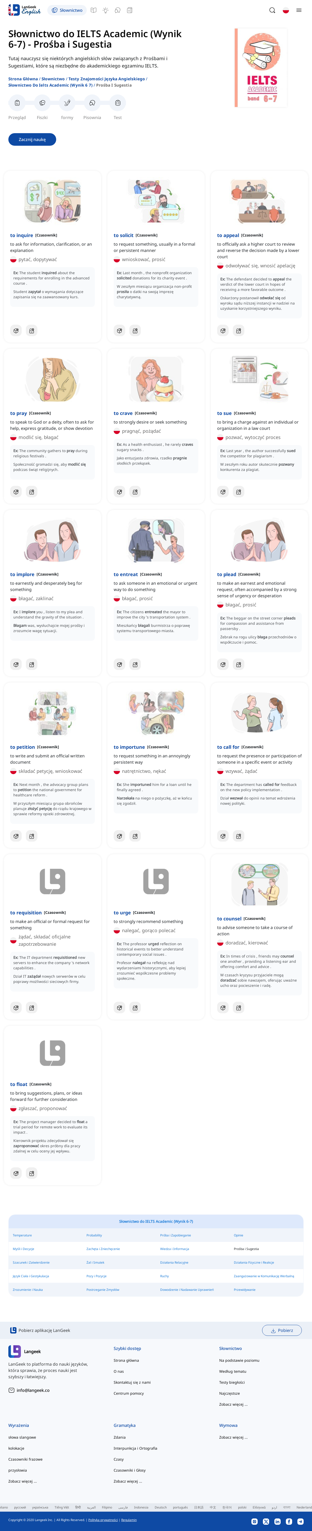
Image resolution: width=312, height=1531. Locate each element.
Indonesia (141, 1507)
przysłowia (17, 1470)
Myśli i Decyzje (23, 1249)
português (180, 1507)
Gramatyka (125, 1425)
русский (20, 1507)
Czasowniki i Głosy (130, 1470)
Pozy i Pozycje (96, 1276)
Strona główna (23, 78)
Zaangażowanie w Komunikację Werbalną (264, 1276)
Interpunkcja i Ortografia (135, 1448)
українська (40, 1507)
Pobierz (282, 1330)
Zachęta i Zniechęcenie (103, 1249)
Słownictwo (53, 78)
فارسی (123, 1507)
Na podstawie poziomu (239, 1360)
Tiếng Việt (62, 1507)
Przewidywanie (245, 1289)
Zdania (120, 1437)
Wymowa (228, 1425)
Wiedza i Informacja (174, 1249)
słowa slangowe (22, 1437)
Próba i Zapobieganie (175, 1235)
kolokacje (16, 1448)
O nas (119, 1371)
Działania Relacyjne (174, 1262)
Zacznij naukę (32, 139)
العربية (91, 1507)
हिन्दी (78, 1507)
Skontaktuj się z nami (132, 1382)
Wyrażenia (18, 1425)
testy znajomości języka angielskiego (106, 78)
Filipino (107, 1507)
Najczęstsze (229, 1393)
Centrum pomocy (129, 1393)
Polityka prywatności (103, 1520)
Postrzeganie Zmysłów (102, 1289)
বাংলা (286, 1507)
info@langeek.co (33, 1390)
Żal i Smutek (95, 1262)
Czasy (119, 1459)
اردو (274, 1507)
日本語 (199, 1507)
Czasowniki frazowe (25, 1459)
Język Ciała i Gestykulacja (31, 1276)
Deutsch (161, 1507)
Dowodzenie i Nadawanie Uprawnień (187, 1289)
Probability (94, 1235)
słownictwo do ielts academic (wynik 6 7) (50, 85)
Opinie (238, 1235)
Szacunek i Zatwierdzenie (31, 1262)
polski (242, 1507)
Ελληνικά (259, 1507)
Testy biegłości (232, 1382)
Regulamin (129, 1520)
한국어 (227, 1507)
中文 (213, 1507)
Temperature (22, 1235)
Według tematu (232, 1371)
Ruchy (164, 1276)
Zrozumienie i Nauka (28, 1289)
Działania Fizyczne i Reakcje (254, 1262)
